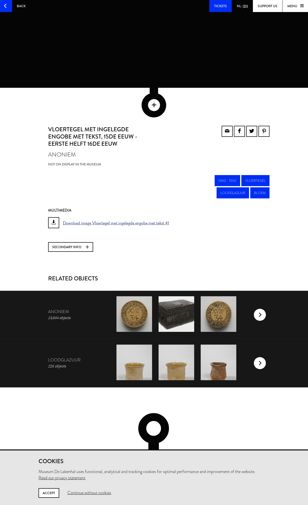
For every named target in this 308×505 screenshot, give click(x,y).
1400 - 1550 (227, 154)
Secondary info (70, 221)
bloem (260, 166)
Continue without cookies (89, 493)
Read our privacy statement (61, 478)
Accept (49, 493)
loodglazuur (232, 166)
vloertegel (255, 154)
